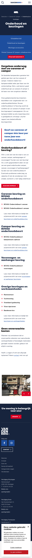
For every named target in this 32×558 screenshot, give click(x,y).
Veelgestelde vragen (7, 469)
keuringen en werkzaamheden (14, 321)
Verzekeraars (5, 472)
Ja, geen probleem (16, 552)
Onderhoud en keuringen (16, 43)
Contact (6, 449)
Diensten (4, 458)
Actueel (3, 461)
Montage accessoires (16, 48)
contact (16, 355)
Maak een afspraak (9, 185)
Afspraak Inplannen (16, 57)
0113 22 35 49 (8, 507)
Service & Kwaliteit (7, 466)
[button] (24, 394)
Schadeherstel (16, 39)
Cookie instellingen (16, 547)
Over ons (4, 464)
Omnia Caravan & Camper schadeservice (16, 52)
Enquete (15, 416)
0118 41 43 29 (8, 486)
